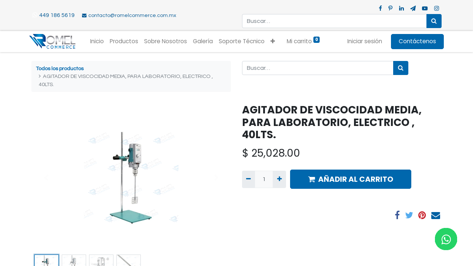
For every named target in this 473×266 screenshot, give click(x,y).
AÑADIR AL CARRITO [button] (350, 179)
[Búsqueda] (434, 21)
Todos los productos (60, 68)
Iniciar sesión (362, 41)
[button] (275, 41)
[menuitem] (99, 41)
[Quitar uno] (248, 179)
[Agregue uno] (279, 179)
